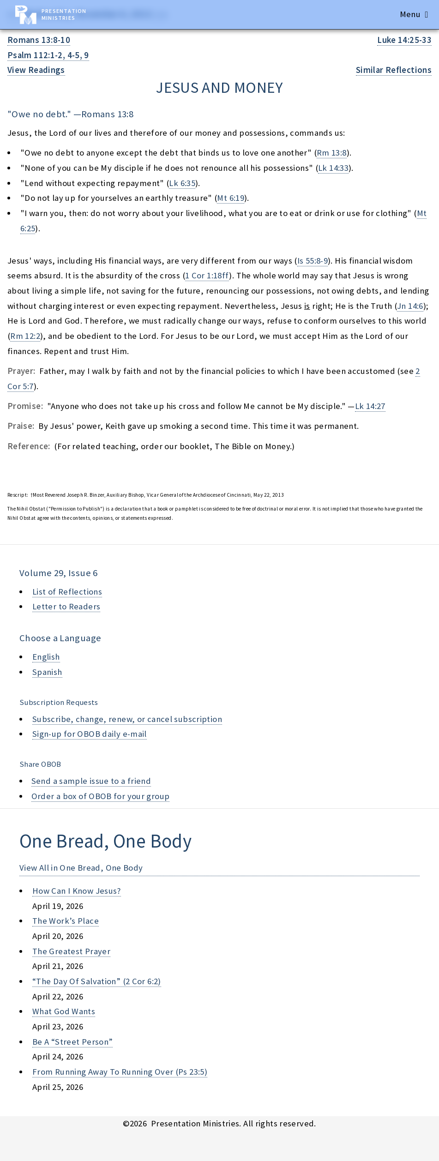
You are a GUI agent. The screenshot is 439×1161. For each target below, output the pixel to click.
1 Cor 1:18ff (207, 275)
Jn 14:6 (410, 306)
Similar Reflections (394, 70)
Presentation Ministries (64, 14)
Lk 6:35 (182, 183)
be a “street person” (72, 1041)
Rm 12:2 (25, 336)
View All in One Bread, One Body (81, 867)
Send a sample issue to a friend (91, 781)
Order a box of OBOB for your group (100, 796)
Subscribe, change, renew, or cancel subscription (127, 719)
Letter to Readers (66, 606)
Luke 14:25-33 (404, 40)
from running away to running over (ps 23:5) (119, 1071)
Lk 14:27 (370, 406)
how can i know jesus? (76, 890)
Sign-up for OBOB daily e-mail (89, 733)
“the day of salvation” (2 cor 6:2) (96, 981)
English (46, 656)
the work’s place (65, 920)
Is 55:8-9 (312, 260)
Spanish (47, 672)
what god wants (63, 1011)
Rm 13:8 (332, 152)
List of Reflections (67, 591)
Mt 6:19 (230, 197)
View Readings (36, 70)
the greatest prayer (71, 951)
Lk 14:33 (333, 167)
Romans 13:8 (107, 114)
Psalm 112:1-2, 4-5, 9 (48, 55)
